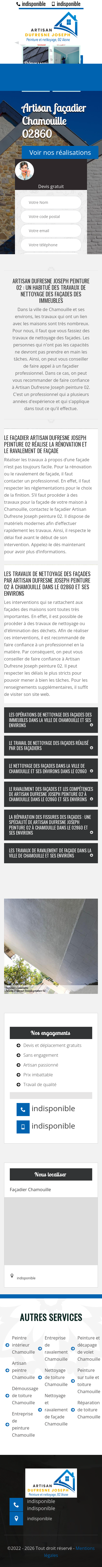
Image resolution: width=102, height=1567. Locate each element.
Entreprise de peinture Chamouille (18, 1424)
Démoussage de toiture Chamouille (18, 1395)
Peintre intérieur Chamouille (18, 1345)
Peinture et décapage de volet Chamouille (84, 1348)
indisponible (31, 3)
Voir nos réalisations (60, 152)
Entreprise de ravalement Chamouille (51, 1348)
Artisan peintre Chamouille (18, 1370)
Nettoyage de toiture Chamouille (51, 1377)
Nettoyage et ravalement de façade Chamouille (51, 1410)
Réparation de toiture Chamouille (84, 1410)
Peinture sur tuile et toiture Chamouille (84, 1380)
